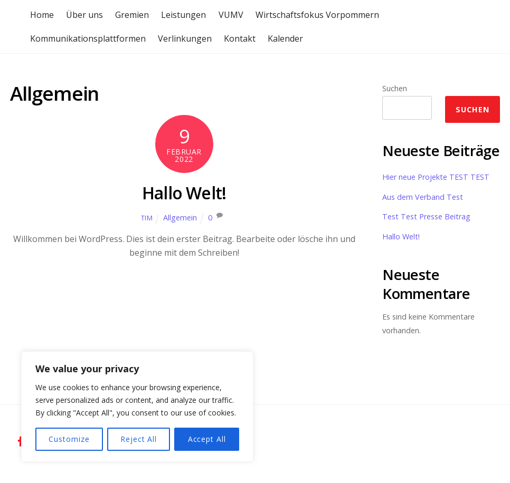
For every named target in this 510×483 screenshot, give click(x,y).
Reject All (138, 439)
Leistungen (183, 15)
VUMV (231, 15)
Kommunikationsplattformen (88, 38)
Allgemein (180, 217)
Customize (69, 439)
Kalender (285, 38)
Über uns (84, 15)
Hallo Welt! (184, 192)
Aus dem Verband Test (422, 197)
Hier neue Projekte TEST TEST (435, 177)
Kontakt (240, 38)
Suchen (394, 88)
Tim (147, 218)
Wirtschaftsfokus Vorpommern (317, 15)
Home (42, 15)
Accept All (207, 439)
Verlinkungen (185, 38)
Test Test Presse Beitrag (426, 216)
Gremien (132, 15)
